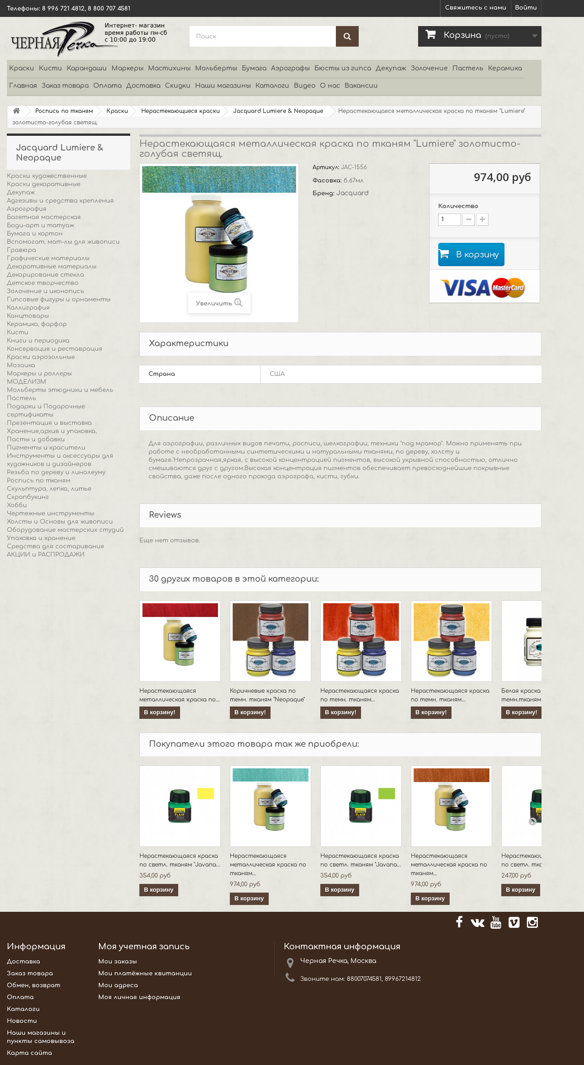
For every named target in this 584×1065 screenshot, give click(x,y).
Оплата (107, 85)
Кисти (50, 68)
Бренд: (324, 193)
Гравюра (21, 250)
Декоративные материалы (51, 266)
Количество (458, 206)
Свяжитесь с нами (475, 8)
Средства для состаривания (55, 546)
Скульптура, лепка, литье (49, 489)
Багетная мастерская (44, 217)
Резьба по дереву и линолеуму (56, 472)
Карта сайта (29, 1053)
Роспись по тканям (38, 480)
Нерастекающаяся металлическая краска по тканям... (268, 865)
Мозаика (21, 365)
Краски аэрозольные (41, 357)
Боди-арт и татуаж (40, 225)
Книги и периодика (38, 340)
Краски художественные (47, 176)
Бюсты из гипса (342, 68)
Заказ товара (65, 85)
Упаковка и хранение (41, 538)
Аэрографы (290, 68)
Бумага (254, 68)
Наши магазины (223, 85)
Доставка (143, 85)
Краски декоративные (43, 184)
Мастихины (169, 68)
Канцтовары (28, 316)
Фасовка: (328, 180)
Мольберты (216, 68)
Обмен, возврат (33, 985)
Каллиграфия (28, 308)
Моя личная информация (139, 997)
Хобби (17, 505)
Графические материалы (48, 258)
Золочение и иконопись (45, 291)
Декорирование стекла (45, 275)
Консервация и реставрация (54, 349)
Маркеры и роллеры (39, 373)
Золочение (429, 68)
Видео (304, 85)
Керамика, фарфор (37, 324)
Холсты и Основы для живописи (60, 522)
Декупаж (391, 68)
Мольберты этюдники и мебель (60, 390)
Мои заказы (117, 961)
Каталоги (272, 85)
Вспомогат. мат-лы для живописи (63, 242)
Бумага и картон (35, 233)
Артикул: (327, 167)
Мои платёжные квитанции (145, 973)
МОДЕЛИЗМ (26, 382)
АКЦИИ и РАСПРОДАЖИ (46, 554)
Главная (23, 85)
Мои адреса (118, 985)
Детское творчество (43, 283)
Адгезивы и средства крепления (60, 201)
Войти (526, 8)
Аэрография (27, 209)
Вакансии (361, 85)
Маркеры (127, 68)
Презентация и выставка (49, 423)
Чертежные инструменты (50, 513)
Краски (21, 68)
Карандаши (87, 68)
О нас (330, 85)
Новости (22, 1021)
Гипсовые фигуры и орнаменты (59, 299)
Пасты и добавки (36, 439)
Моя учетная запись (144, 946)
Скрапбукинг (28, 497)
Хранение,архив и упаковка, (52, 431)
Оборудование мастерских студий (65, 530)
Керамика (505, 68)
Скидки (178, 85)
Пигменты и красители (46, 447)
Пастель (467, 68)
